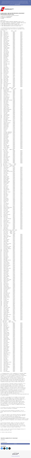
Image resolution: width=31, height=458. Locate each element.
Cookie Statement (17, 4)
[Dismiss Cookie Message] (30, 1)
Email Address (3, 439)
